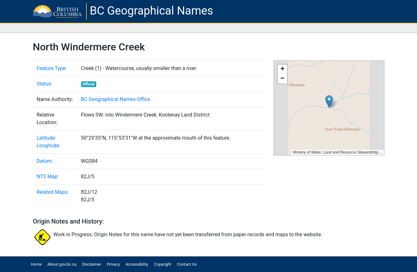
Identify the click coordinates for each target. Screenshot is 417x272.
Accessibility (137, 264)
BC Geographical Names (151, 10)
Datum (44, 161)
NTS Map (47, 177)
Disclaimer (91, 264)
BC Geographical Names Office (115, 99)
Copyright (162, 264)
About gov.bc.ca (61, 264)
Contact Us (187, 264)
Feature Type (51, 68)
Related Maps (52, 192)
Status (44, 84)
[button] (329, 101)
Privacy (113, 264)
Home (36, 264)
